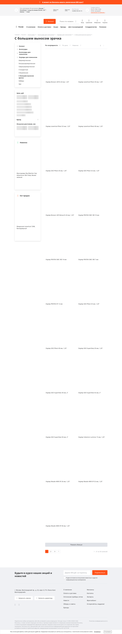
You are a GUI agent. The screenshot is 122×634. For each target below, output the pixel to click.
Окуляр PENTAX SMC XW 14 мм (56, 259)
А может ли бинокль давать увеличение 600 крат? (62, 2)
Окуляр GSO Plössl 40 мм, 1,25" (56, 348)
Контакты (90, 593)
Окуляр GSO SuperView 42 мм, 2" (89, 393)
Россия (20, 27)
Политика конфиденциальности (98, 621)
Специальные (23, 73)
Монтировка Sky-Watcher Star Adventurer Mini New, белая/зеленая (27, 175)
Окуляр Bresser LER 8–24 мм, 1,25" (57, 82)
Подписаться (100, 572)
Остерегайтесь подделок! (95, 604)
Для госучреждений (75, 27)
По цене (65, 45)
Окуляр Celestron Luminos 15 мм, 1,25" (91, 437)
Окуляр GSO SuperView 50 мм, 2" (57, 437)
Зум (20, 84)
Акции (55, 27)
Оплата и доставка (44, 27)
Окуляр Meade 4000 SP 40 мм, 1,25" (58, 526)
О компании (30, 27)
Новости (66, 600)
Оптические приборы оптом (73, 597)
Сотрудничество (91, 27)
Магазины (90, 590)
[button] (54, 10)
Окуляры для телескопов (64, 35)
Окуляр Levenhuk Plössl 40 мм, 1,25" (90, 126)
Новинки (75, 45)
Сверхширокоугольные (27, 66)
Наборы (21, 81)
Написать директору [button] (45, 598)
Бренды (63, 27)
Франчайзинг (91, 600)
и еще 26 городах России (35, 10)
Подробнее (97, 632)
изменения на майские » (98, 12)
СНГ (44, 10)
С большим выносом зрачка (83, 35)
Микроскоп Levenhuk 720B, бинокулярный (26, 227)
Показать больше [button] (76, 545)
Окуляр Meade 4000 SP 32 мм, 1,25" (90, 481)
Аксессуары (31, 35)
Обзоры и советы (69, 604)
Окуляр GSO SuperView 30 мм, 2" (57, 393)
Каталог (23, 35)
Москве (41, 8)
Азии (28, 12)
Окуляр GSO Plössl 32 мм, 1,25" (88, 171)
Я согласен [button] (108, 632)
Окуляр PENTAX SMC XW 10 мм (88, 215)
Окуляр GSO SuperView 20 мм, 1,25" (90, 348)
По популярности (51, 45)
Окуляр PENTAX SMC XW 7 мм (88, 259)
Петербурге (23, 10)
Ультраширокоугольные (27, 63)
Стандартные (23, 70)
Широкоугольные (25, 60)
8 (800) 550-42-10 (77, 11)
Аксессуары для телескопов (46, 35)
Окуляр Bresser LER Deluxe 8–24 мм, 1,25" (60, 215)
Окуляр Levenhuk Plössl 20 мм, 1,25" (90, 82)
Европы (22, 12)
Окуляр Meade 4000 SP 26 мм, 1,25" (58, 481)
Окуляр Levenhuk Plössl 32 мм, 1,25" (58, 126)
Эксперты (90, 597)
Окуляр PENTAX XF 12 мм (54, 304)
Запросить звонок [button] (24, 598)
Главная (17, 35)
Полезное (102, 27)
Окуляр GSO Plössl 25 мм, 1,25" (88, 304)
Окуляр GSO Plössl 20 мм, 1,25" (56, 171)
